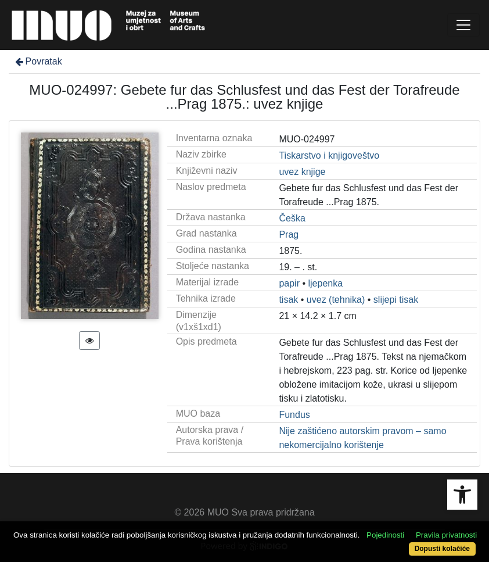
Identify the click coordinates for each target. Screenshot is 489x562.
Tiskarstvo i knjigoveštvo (329, 155)
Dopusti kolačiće (442, 549)
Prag (289, 234)
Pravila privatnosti (446, 535)
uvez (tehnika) (336, 300)
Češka (292, 218)
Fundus (294, 415)
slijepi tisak (395, 300)
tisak (288, 300)
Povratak (37, 61)
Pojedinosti (385, 535)
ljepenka (325, 283)
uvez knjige (302, 172)
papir (289, 283)
